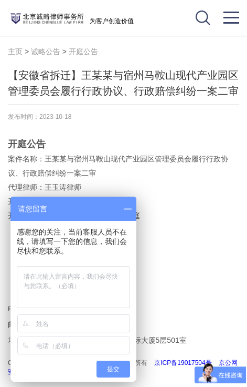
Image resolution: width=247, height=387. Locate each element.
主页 (15, 51)
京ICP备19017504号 (182, 362)
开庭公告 (83, 51)
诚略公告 (45, 51)
